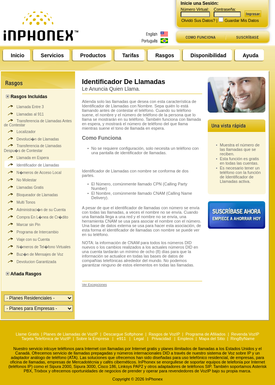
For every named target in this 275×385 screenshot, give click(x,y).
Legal (139, 338)
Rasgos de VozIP (164, 334)
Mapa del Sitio (212, 338)
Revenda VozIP (245, 334)
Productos (93, 55)
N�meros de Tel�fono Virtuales (37, 246)
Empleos (186, 338)
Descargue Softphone (123, 334)
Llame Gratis (28, 334)
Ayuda (250, 55)
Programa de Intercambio (31, 231)
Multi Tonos (19, 201)
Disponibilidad (208, 55)
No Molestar (20, 179)
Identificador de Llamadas (31, 164)
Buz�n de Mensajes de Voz (34, 253)
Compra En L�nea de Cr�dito (36, 216)
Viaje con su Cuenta (27, 239)
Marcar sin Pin (22, 224)
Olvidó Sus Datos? (198, 20)
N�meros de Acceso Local (33, 172)
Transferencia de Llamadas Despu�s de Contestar (33, 147)
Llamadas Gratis (24, 187)
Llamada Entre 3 (24, 106)
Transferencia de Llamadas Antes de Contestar (38, 122)
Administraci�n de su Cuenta (35, 209)
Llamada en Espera (26, 157)
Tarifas (130, 55)
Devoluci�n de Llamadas (31, 138)
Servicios (52, 55)
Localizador (20, 131)
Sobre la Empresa (92, 338)
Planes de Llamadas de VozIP (70, 334)
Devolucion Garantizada (30, 261)
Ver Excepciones (94, 285)
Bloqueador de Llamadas (31, 194)
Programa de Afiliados (205, 334)
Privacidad (161, 338)
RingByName (242, 338)
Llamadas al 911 (24, 113)
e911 (121, 338)
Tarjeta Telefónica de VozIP (46, 338)
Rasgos (164, 55)
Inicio (18, 55)
